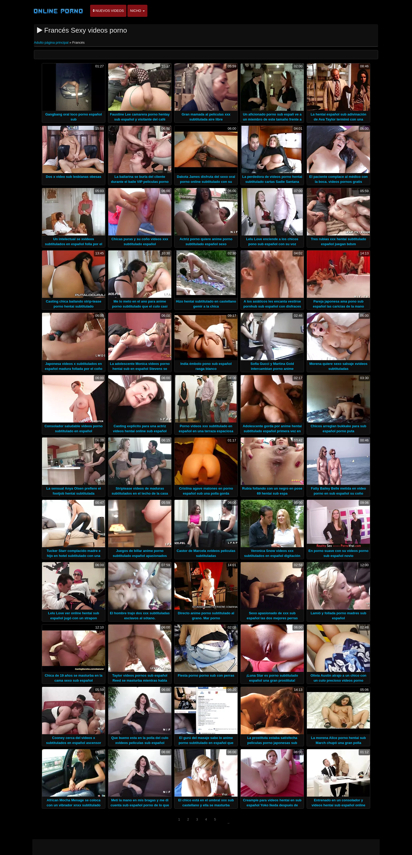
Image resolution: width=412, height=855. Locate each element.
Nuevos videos (108, 11)
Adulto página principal (51, 42)
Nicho (137, 11)
